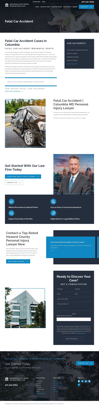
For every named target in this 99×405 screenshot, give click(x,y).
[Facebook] (82, 381)
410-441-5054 (87, 2)
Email (77, 294)
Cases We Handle (58, 385)
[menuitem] (79, 50)
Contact (55, 391)
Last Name (78, 289)
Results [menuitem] (75, 6)
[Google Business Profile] (79, 381)
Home (55, 381)
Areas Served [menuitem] (67, 6)
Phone (60, 294)
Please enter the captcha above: (66, 315)
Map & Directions (40, 393)
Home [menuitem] (37, 6)
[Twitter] (79, 384)
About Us (81, 118)
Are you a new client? (63, 299)
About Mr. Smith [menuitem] (45, 6)
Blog (43, 1)
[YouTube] (89, 381)
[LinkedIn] (86, 381)
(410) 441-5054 (28, 81)
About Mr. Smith (57, 383)
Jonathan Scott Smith (26, 253)
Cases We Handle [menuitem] (56, 6)
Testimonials (36, 1)
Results (55, 387)
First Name (61, 289)
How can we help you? (64, 304)
